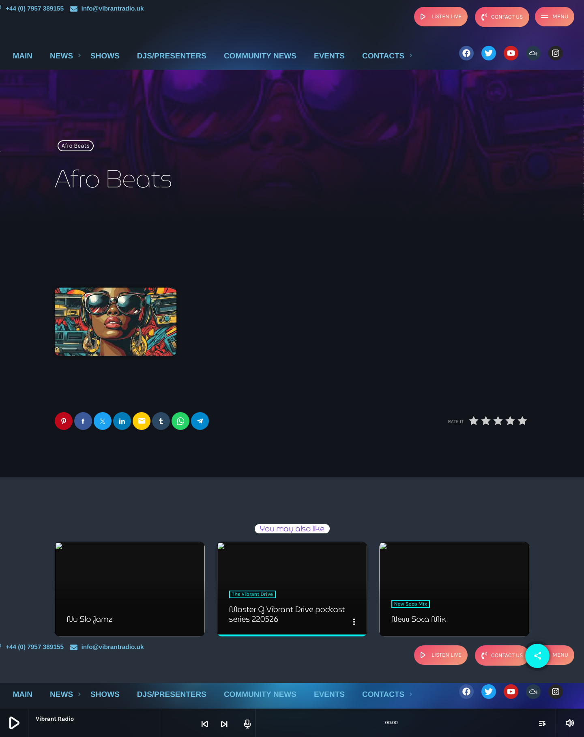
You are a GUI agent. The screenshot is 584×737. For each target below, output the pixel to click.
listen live (440, 16)
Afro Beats (76, 146)
